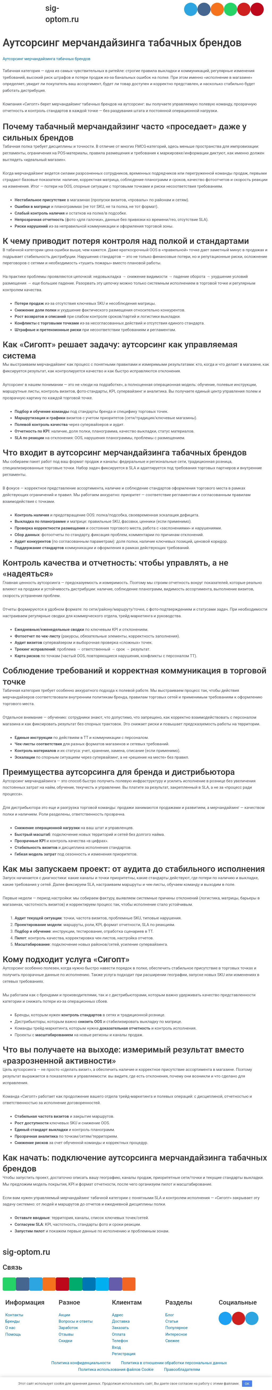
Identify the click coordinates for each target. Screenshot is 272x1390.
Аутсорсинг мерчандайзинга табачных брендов (47, 58)
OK (247, 1383)
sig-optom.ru (27, 1251)
